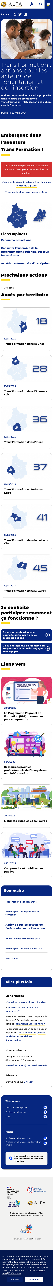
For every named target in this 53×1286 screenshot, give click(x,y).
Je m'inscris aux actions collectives (26, 1002)
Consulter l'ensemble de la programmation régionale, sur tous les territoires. (25, 252)
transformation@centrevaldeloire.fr (27, 1065)
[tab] (26, 635)
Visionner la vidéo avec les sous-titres (26, 192)
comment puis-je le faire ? (30, 1023)
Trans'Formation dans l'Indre (23, 442)
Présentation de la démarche (21, 901)
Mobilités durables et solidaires (25, 821)
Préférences (14, 1273)
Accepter (34, 1279)
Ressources (12, 958)
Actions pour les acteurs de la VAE (24, 948)
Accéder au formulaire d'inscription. (25, 263)
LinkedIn (28, 1081)
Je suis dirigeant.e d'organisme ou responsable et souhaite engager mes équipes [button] (24, 648)
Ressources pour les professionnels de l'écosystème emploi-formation (25, 770)
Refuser (15, 1279)
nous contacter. (27, 1032)
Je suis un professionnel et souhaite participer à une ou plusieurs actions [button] (20, 635)
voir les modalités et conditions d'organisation (26, 1036)
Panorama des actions (16, 240)
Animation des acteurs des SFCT (23, 938)
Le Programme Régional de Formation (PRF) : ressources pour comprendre (23, 716)
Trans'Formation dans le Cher (24, 343)
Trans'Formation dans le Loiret (25, 591)
